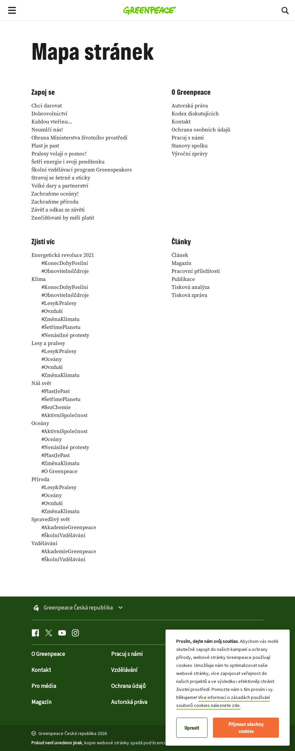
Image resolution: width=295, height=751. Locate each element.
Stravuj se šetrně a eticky (60, 177)
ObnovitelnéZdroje (65, 271)
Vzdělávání (44, 543)
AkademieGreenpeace (68, 527)
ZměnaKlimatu (60, 319)
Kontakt (181, 121)
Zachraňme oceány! (55, 193)
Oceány (51, 359)
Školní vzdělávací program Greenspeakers (81, 169)
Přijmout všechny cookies (246, 728)
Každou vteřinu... (51, 121)
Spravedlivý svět (50, 519)
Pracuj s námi (188, 137)
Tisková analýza (191, 287)
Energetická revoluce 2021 (62, 255)
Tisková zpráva (189, 295)
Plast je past (45, 145)
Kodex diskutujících (195, 113)
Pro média (43, 686)
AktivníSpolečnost (64, 415)
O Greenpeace (59, 471)
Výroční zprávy (190, 153)
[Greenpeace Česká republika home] (149, 10)
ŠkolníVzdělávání (63, 535)
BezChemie (56, 407)
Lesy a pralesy (48, 343)
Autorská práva (190, 105)
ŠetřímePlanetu (60, 327)
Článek (180, 255)
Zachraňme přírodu (54, 201)
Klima (38, 279)
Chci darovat (46, 105)
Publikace (183, 279)
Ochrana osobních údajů (201, 129)
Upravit (192, 727)
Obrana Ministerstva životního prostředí (79, 137)
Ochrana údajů (128, 686)
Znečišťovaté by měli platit (62, 217)
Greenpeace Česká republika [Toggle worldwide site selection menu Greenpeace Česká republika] (78, 608)
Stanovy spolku (190, 145)
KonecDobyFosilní (64, 263)
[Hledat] (285, 10)
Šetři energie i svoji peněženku (67, 161)
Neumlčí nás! (47, 129)
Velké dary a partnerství (59, 185)
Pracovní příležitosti (196, 271)
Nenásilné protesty (65, 335)
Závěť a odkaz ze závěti (58, 209)
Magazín (182, 263)
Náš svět (41, 383)
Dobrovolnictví (49, 113)
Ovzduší (52, 311)
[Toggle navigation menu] (12, 10)
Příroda (40, 479)
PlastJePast (55, 391)
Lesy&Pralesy (58, 303)
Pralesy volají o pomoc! (59, 153)
